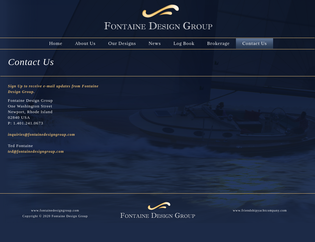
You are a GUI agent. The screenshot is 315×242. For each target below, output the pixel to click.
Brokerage (218, 43)
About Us (85, 43)
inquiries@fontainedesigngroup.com (41, 134)
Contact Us (254, 43)
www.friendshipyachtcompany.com (260, 210)
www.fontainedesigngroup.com (55, 210)
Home (55, 43)
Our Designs (122, 43)
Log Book (184, 43)
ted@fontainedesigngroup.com (36, 151)
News (155, 43)
